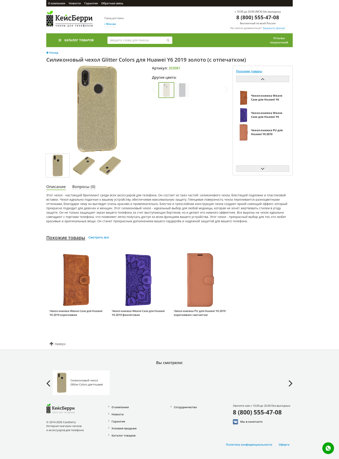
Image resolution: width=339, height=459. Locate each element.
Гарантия (91, 3)
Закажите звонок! (274, 28)
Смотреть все (98, 237)
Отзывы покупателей (279, 40)
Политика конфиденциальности (249, 444)
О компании (56, 3)
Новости (75, 3)
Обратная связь (112, 3)
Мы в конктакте (247, 421)
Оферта (284, 444)
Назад (52, 52)
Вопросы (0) (83, 186)
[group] (166, 90)
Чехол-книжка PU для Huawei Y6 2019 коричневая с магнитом (199, 313)
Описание (56, 186)
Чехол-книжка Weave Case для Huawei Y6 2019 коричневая (76, 313)
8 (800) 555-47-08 (257, 17)
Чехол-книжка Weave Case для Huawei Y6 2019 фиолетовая (138, 313)
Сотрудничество (185, 407)
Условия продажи (124, 428)
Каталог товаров (76, 40)
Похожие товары (65, 238)
